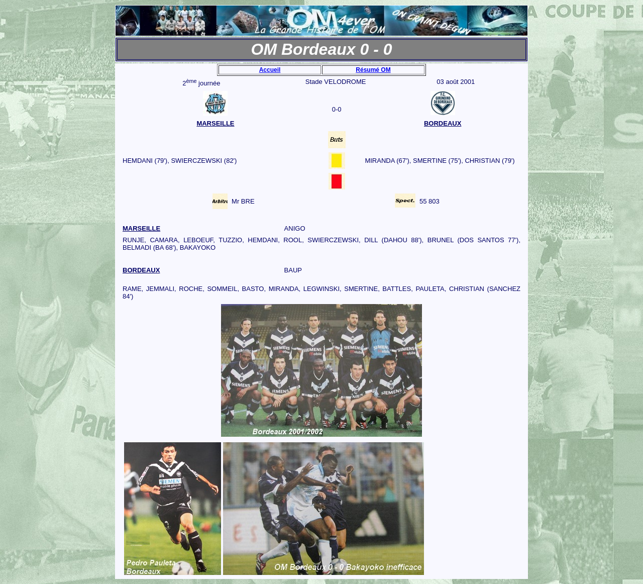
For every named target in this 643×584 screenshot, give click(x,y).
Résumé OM (373, 69)
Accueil (270, 69)
